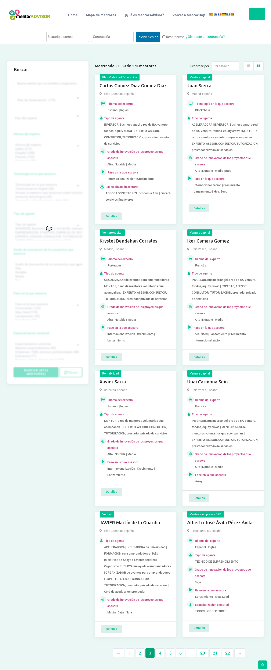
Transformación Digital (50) (47, 189)
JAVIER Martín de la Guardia (130, 522)
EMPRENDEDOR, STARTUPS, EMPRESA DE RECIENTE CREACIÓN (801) (47, 233)
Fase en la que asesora (30, 293)
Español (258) (47, 153)
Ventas (107, 514)
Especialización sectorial (31, 333)
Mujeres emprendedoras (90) (47, 348)
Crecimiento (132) (47, 308)
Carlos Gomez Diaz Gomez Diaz (133, 85)
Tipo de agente (24, 214)
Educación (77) (47, 356)
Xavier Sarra (113, 381)
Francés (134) (47, 157)
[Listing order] (225, 66)
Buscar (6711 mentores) (36, 372)
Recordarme (173, 37)
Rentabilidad (110, 373)
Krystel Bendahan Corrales (128, 241)
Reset (70, 372)
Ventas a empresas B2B (205, 514)
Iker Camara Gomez (208, 241)
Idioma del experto (27, 134)
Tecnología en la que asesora (34, 174)
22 (227, 653)
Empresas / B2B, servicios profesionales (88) (47, 352)
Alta (47, 268)
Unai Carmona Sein (207, 381)
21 (215, 653)
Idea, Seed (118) (47, 312)
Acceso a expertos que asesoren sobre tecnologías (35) (47, 193)
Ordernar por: (200, 66)
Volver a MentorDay (188, 14)
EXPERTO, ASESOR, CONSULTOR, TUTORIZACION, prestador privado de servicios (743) (47, 237)
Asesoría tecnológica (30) (47, 197)
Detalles (111, 216)
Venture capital (200, 77)
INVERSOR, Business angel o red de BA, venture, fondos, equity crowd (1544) (47, 229)
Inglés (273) (47, 149)
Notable (47, 272)
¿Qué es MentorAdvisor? (144, 14)
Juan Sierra (199, 85)
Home (72, 14)
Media (47, 277)
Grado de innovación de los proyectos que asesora (43, 251)
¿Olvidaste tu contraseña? (205, 37)
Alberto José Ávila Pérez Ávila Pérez (220, 523)
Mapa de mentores (101, 14)
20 (202, 653)
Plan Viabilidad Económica (119, 77)
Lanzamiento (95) (47, 316)
